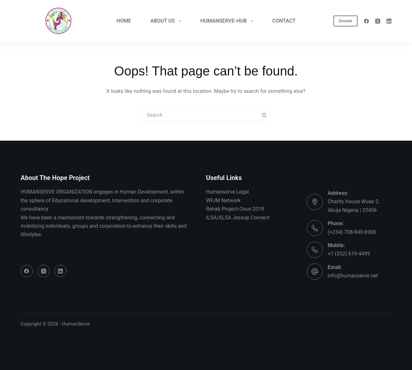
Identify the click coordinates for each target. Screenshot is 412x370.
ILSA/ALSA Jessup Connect (237, 218)
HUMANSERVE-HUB (228, 21)
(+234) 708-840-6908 (352, 232)
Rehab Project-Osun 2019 (235, 209)
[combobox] (200, 114)
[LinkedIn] (389, 21)
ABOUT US (166, 21)
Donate (345, 20)
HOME (124, 21)
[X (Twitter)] (377, 21)
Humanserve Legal (227, 192)
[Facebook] (366, 21)
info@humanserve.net (353, 276)
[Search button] (264, 115)
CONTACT (283, 21)
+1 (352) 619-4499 (349, 254)
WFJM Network (223, 200)
